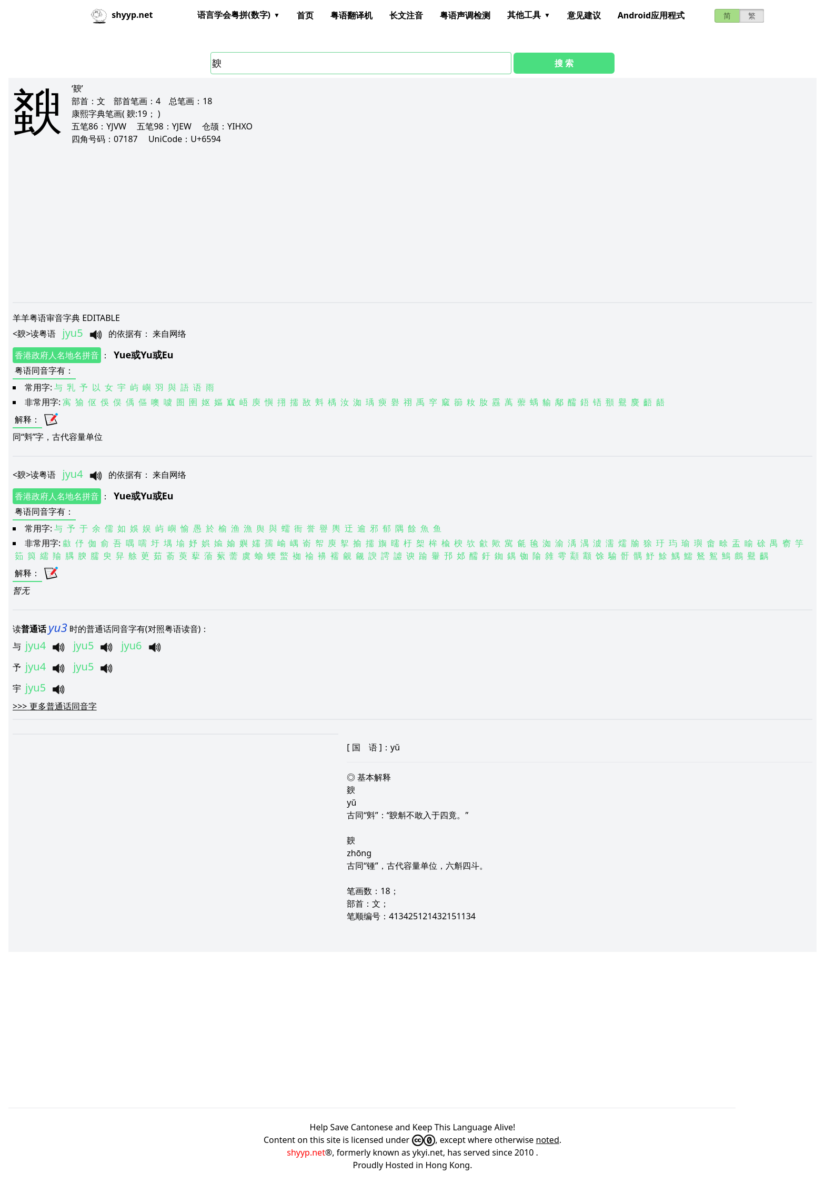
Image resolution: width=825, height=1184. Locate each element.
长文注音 (406, 15)
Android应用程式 (651, 15)
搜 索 (564, 63)
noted (547, 1140)
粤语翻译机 (351, 15)
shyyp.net (306, 1152)
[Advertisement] (328, 223)
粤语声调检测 (465, 15)
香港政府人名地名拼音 (57, 355)
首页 (305, 15)
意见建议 (584, 15)
